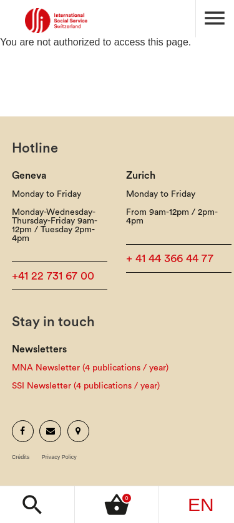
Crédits (21, 457)
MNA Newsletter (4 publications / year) (90, 368)
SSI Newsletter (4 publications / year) (86, 386)
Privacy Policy (59, 457)
